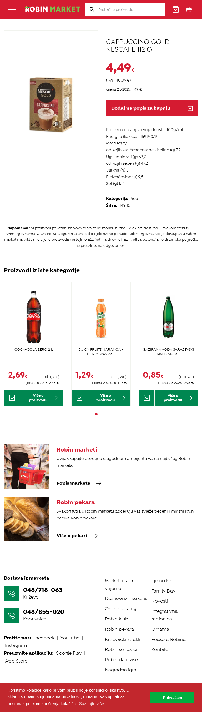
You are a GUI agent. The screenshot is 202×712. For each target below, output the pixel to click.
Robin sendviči (121, 649)
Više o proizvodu (43, 397)
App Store (16, 661)
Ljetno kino (163, 580)
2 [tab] (101, 414)
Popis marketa (79, 483)
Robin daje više (121, 659)
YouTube (69, 637)
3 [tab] (105, 414)
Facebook (43, 637)
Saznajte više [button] (91, 703)
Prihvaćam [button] (172, 697)
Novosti (160, 601)
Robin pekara (119, 629)
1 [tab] (96, 414)
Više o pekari (77, 536)
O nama (160, 629)
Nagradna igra (120, 670)
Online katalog (121, 608)
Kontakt (160, 649)
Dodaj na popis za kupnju (152, 108)
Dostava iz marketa (126, 598)
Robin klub (116, 618)
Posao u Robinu (169, 639)
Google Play (69, 653)
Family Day (163, 591)
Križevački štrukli (122, 639)
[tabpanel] (33, 343)
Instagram (16, 645)
